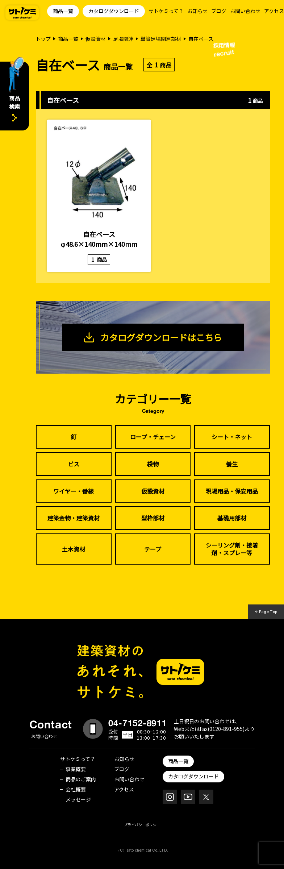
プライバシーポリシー (142, 824)
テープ (152, 549)
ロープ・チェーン (153, 436)
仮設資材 (95, 38)
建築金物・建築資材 (73, 518)
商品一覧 (63, 10)
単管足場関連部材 (161, 38)
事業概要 (76, 769)
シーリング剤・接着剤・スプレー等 (232, 549)
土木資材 (73, 549)
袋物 (153, 464)
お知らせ (197, 10)
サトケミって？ (166, 10)
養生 (232, 464)
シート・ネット (232, 436)
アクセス (274, 10)
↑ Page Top (266, 612)
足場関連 (123, 38)
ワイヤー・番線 (73, 491)
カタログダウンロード (113, 10)
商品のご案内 (81, 779)
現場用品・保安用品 (232, 491)
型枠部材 (152, 518)
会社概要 (76, 789)
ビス (73, 464)
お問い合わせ (245, 10)
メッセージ (78, 799)
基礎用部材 (231, 518)
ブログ (218, 10)
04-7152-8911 (137, 723)
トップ (43, 38)
